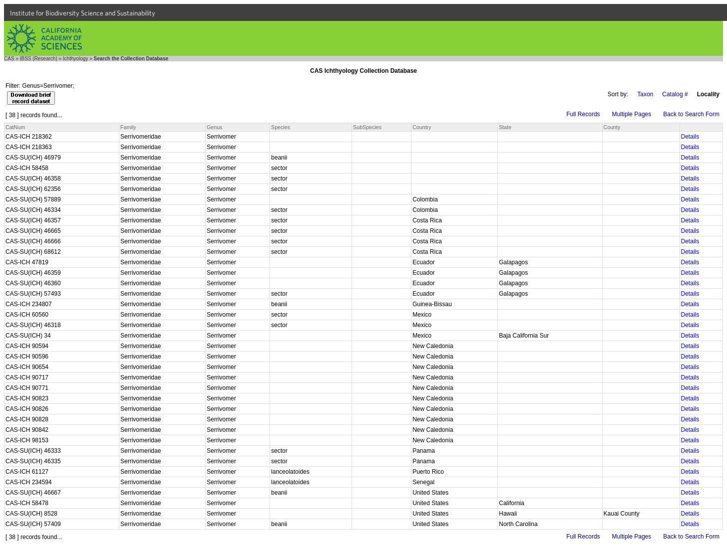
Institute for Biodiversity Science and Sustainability (82, 13)
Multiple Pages (632, 114)
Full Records (583, 114)
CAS (9, 58)
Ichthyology (75, 58)
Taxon (645, 94)
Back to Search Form (691, 114)
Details (690, 136)
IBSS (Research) (38, 58)
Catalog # (675, 94)
